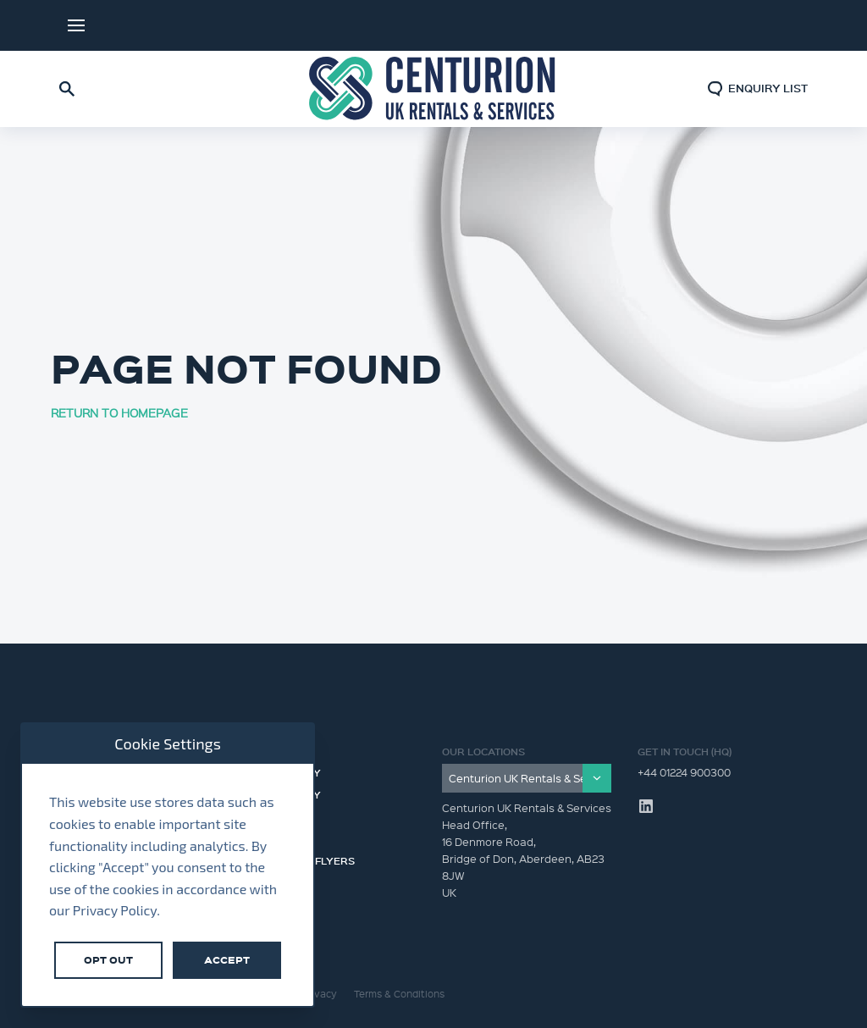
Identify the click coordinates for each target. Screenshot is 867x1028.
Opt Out (108, 960)
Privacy (319, 993)
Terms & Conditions (399, 993)
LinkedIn (782, 25)
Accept (227, 960)
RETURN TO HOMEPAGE (119, 412)
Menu (76, 25)
